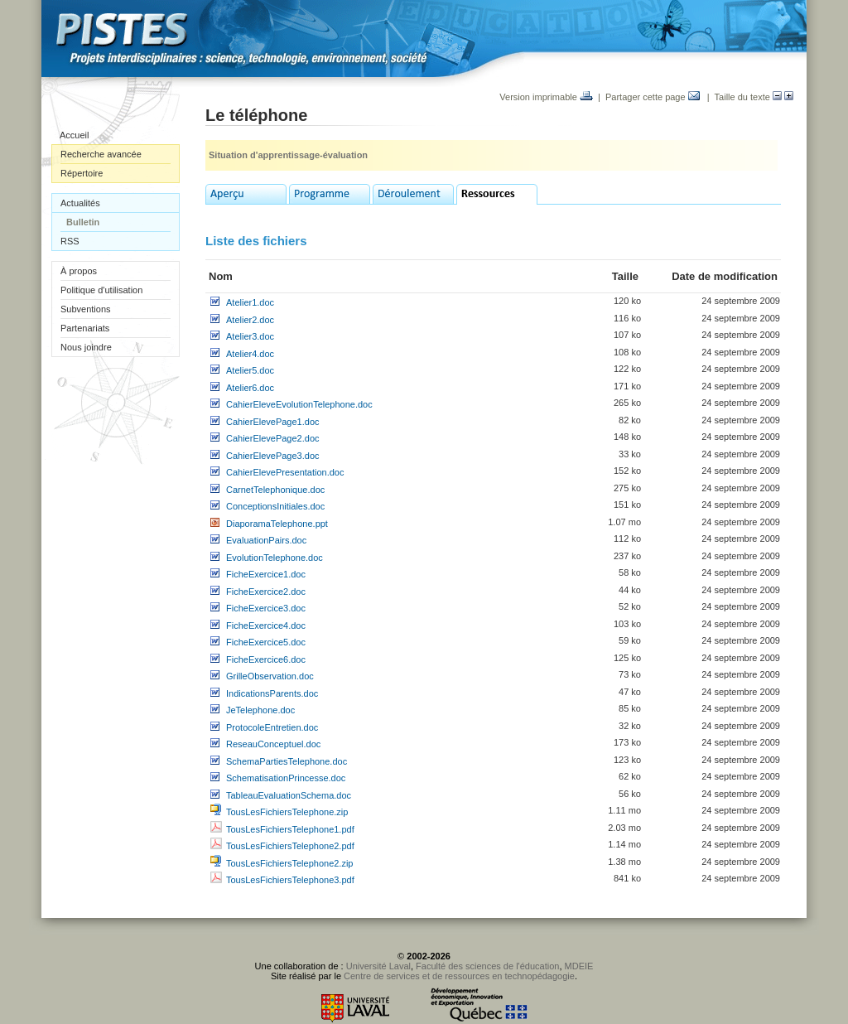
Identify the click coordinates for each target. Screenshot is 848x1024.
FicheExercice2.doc (266, 592)
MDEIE (579, 966)
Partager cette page (652, 97)
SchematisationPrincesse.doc (285, 778)
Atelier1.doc (250, 302)
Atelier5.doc (250, 370)
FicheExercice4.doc (266, 625)
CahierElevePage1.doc (273, 422)
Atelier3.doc (250, 336)
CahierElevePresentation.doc (285, 472)
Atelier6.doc (250, 388)
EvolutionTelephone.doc (274, 558)
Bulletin (82, 222)
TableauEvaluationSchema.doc (288, 795)
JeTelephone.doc (260, 710)
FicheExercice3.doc (266, 608)
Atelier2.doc (250, 320)
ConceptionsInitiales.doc (275, 506)
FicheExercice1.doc (266, 574)
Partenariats (84, 328)
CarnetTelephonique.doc (275, 490)
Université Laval (378, 966)
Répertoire (81, 173)
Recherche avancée (101, 154)
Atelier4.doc (250, 354)
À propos (78, 271)
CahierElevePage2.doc (273, 438)
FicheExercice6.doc (266, 659)
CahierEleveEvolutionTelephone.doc (299, 404)
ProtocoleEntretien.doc (272, 727)
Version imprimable (546, 97)
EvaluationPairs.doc (266, 540)
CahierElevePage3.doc (273, 456)
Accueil (74, 135)
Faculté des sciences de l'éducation (487, 966)
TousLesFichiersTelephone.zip (287, 812)
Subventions (85, 309)
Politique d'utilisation (101, 290)
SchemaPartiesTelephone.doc (286, 761)
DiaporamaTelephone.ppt (277, 524)
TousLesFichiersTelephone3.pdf (290, 880)
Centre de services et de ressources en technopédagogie (459, 976)
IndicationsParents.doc (272, 693)
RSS (70, 241)
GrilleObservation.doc (270, 676)
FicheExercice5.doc (266, 642)
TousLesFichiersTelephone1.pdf (290, 829)
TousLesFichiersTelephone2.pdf (290, 846)
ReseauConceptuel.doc (273, 744)
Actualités (80, 203)
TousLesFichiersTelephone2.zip (289, 863)
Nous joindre (86, 347)
